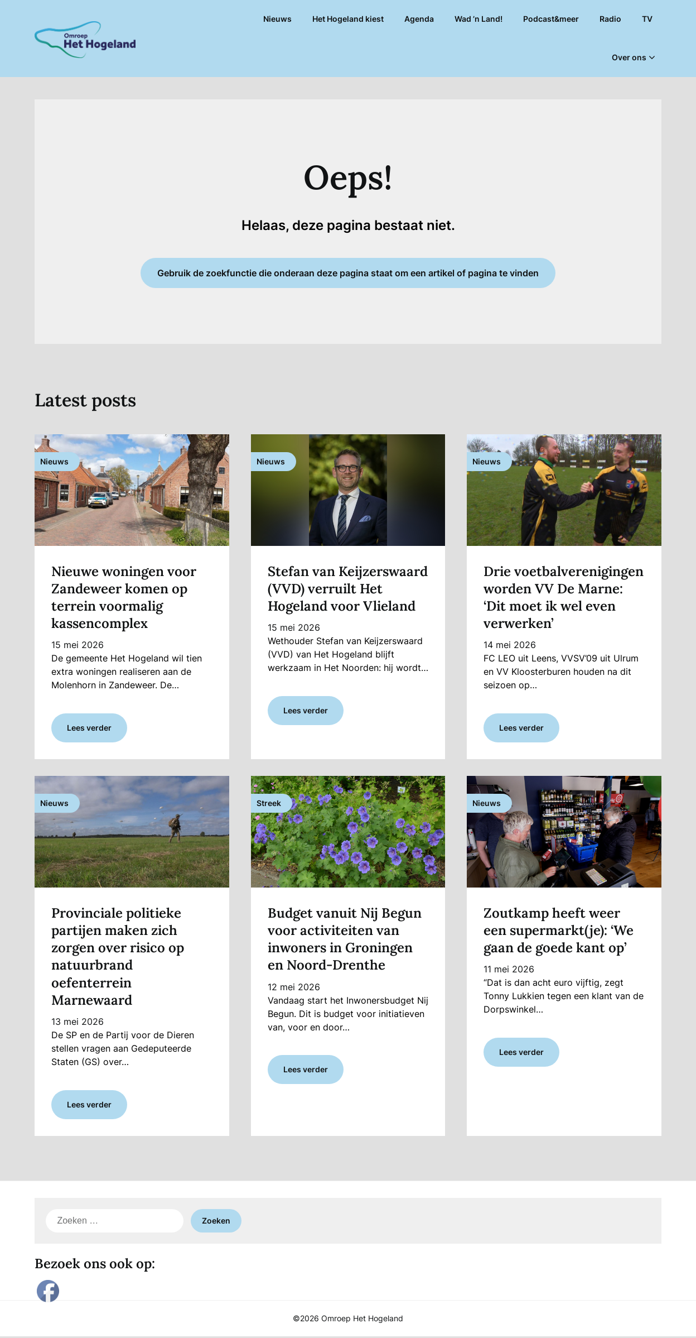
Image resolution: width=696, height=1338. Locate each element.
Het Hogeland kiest (348, 18)
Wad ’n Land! (478, 18)
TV (647, 18)
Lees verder (89, 728)
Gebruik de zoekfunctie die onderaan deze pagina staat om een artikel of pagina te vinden (348, 273)
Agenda (419, 18)
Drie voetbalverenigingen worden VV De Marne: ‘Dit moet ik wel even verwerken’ (564, 597)
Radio (610, 18)
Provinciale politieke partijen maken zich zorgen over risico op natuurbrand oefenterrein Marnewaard (117, 957)
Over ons (629, 57)
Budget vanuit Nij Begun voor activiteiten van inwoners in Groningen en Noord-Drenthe (345, 940)
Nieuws (277, 18)
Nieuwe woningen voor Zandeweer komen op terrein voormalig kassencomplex (123, 597)
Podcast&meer (551, 18)
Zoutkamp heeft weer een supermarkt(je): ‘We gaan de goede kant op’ (559, 931)
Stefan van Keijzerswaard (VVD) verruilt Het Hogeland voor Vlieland (348, 589)
